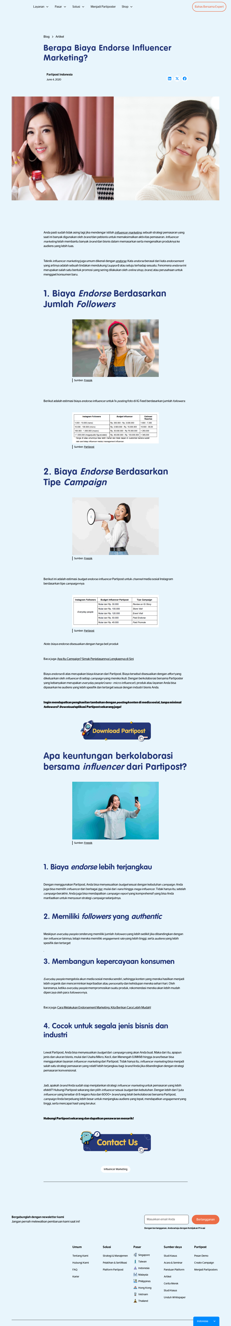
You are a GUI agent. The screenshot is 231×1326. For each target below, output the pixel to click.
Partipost (89, 446)
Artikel (167, 1276)
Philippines (144, 1281)
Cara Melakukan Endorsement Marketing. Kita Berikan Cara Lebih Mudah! (104, 1007)
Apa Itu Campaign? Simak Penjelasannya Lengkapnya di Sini (95, 658)
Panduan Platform (174, 1269)
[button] (41, 6)
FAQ (74, 1269)
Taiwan (142, 1261)
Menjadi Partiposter (103, 6)
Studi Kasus (170, 1255)
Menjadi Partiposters (205, 1269)
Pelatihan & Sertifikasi (115, 1262)
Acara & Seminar (173, 1262)
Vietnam (143, 1294)
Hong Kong (144, 1287)
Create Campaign (204, 1262)
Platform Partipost (113, 1269)
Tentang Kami (80, 1255)
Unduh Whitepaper (175, 1297)
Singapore (144, 1255)
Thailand (143, 1301)
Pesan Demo (201, 1255)
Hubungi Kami (80, 1262)
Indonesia (143, 1268)
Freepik (88, 380)
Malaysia (143, 1274)
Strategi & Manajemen (115, 1255)
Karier (75, 1276)
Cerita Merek (171, 1283)
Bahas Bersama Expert (209, 6)
